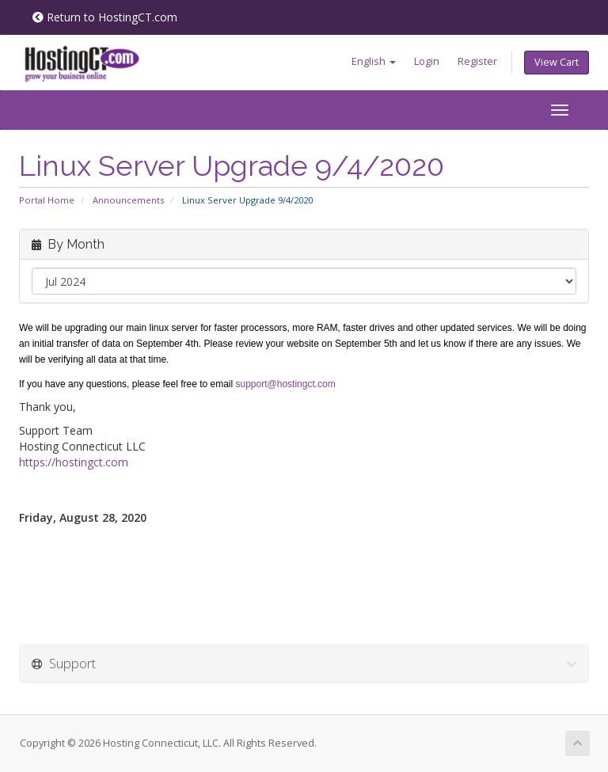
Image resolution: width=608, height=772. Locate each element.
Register (477, 61)
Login (426, 61)
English (374, 61)
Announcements (128, 200)
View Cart (556, 62)
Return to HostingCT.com (104, 17)
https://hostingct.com (73, 462)
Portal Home (46, 200)
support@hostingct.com (286, 384)
